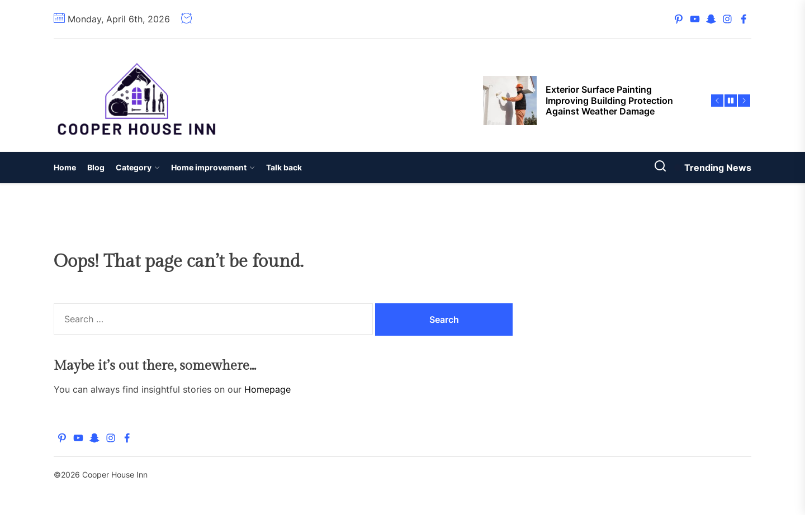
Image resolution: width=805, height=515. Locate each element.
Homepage (267, 389)
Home (65, 167)
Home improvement (213, 167)
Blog (96, 167)
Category (138, 167)
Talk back (284, 167)
